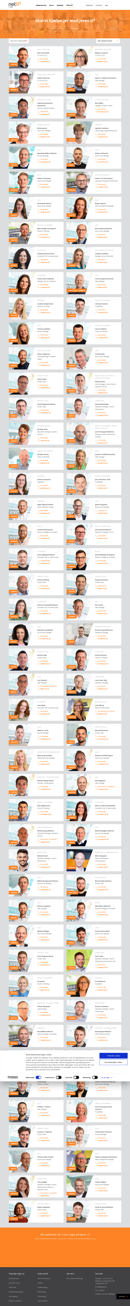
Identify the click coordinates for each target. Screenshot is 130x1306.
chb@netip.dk (45, 312)
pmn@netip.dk (45, 1015)
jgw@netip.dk (103, 463)
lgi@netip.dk (102, 714)
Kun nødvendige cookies (113, 1287)
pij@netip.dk (44, 990)
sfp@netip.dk (45, 1140)
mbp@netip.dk (103, 889)
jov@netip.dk (102, 513)
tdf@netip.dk (45, 1166)
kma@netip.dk (45, 613)
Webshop (89, 5)
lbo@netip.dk (45, 714)
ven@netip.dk (103, 1216)
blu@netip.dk (102, 61)
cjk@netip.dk (45, 262)
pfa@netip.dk (103, 967)
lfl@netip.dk (44, 689)
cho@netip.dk (103, 312)
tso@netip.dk (103, 1140)
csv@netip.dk (45, 287)
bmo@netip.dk (103, 112)
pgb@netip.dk (103, 940)
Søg (106, 5)
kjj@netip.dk (102, 588)
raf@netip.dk (102, 1018)
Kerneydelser (41, 5)
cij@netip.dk (102, 287)
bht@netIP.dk (103, 212)
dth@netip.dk (45, 365)
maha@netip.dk (46, 814)
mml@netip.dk (45, 739)
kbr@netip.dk (45, 588)
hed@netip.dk (103, 363)
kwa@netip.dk (103, 664)
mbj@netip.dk (45, 842)
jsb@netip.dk (102, 443)
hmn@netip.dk (45, 413)
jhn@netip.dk (45, 563)
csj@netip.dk (44, 337)
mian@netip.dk (103, 839)
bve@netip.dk (45, 61)
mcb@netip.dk (103, 814)
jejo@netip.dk (45, 488)
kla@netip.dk (102, 613)
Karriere (60, 5)
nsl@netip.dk (45, 940)
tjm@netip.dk (103, 1166)
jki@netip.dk (44, 463)
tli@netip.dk (44, 1196)
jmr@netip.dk (103, 563)
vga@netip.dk (45, 1216)
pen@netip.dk (45, 965)
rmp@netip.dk (45, 1040)
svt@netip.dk (102, 1118)
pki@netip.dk (102, 990)
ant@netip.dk (45, 187)
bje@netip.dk (45, 137)
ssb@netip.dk (103, 1090)
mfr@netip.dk (45, 867)
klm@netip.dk (103, 639)
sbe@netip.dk (45, 1090)
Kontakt (69, 5)
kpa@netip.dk (45, 664)
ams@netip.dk (103, 162)
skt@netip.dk (45, 1115)
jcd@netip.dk (102, 488)
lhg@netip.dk (102, 689)
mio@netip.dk (103, 867)
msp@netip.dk (45, 889)
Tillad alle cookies (113, 1280)
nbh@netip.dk (103, 915)
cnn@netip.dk (103, 337)
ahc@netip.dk (103, 87)
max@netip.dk (103, 789)
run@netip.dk (103, 1040)
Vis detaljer (105, 1302)
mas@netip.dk (103, 739)
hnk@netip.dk (103, 415)
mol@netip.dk (45, 915)
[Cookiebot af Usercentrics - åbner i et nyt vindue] (12, 1302)
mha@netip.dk (45, 789)
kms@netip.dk (45, 639)
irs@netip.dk (44, 440)
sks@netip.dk (103, 1065)
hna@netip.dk (45, 388)
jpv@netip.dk (45, 513)
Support (99, 5)
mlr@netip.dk (45, 764)
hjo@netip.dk (102, 393)
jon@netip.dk (102, 538)
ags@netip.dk (103, 137)
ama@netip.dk (45, 162)
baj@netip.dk (102, 237)
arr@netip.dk (45, 114)
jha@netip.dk (45, 87)
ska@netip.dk (45, 1068)
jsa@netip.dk (45, 538)
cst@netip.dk (102, 262)
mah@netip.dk (103, 764)
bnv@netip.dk (45, 237)
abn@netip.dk (45, 212)
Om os (51, 5)
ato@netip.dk (103, 187)
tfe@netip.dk (102, 1191)
